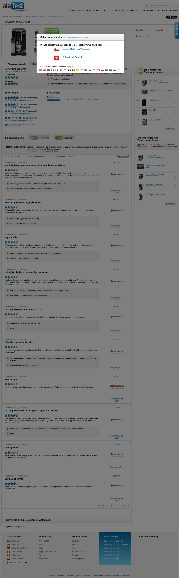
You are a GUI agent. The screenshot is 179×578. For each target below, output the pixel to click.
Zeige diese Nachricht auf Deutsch (75, 38)
